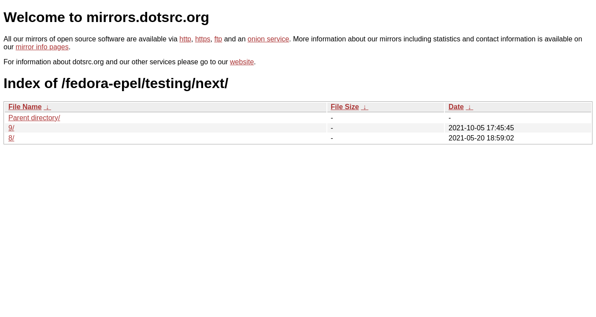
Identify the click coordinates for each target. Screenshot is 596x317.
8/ (11, 138)
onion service (268, 39)
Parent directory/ (34, 118)
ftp (218, 39)
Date (456, 107)
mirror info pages (42, 47)
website (242, 62)
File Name (25, 107)
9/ (11, 128)
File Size (345, 107)
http (185, 39)
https (203, 39)
